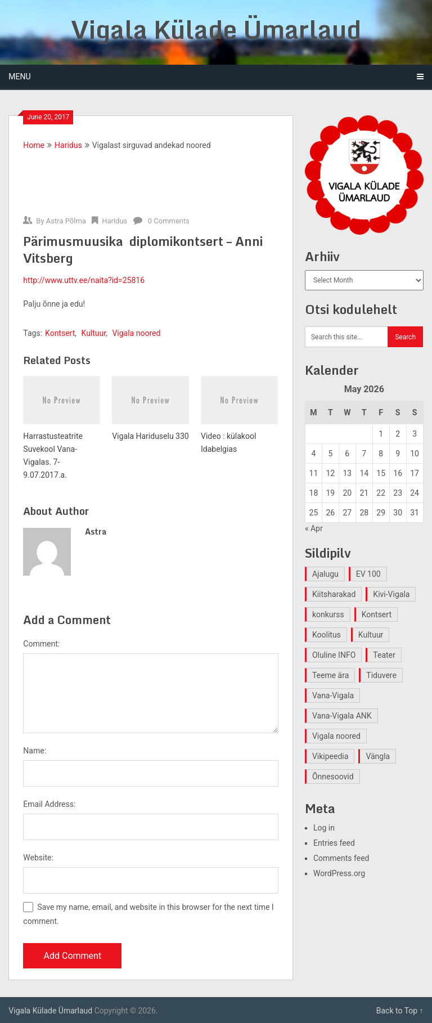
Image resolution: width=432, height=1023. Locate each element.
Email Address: (49, 804)
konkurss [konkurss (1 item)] (328, 614)
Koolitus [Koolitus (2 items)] (326, 634)
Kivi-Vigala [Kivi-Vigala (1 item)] (391, 594)
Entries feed (334, 842)
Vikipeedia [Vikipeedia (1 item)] (330, 756)
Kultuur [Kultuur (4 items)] (371, 634)
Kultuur (94, 333)
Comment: (41, 643)
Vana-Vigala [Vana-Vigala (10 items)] (333, 695)
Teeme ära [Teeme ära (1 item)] (330, 675)
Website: (38, 857)
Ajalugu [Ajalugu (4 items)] (325, 573)
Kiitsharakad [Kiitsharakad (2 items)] (334, 594)
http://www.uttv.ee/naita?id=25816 (84, 280)
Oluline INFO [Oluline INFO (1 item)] (334, 654)
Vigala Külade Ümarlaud (216, 29)
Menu (19, 76)
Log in (324, 827)
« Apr (314, 528)
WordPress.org (339, 873)
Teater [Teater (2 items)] (384, 654)
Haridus (68, 145)
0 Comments (169, 221)
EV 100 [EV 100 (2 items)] (368, 573)
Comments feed (341, 858)
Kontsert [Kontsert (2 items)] (377, 614)
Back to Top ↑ (400, 1010)
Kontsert (60, 333)
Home (33, 145)
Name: (34, 750)
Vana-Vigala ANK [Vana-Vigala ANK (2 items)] (342, 715)
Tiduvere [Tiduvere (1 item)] (381, 675)
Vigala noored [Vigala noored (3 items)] (336, 736)
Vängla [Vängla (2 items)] (378, 756)
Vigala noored (136, 333)
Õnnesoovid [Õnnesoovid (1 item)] (333, 776)
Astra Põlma (66, 221)
